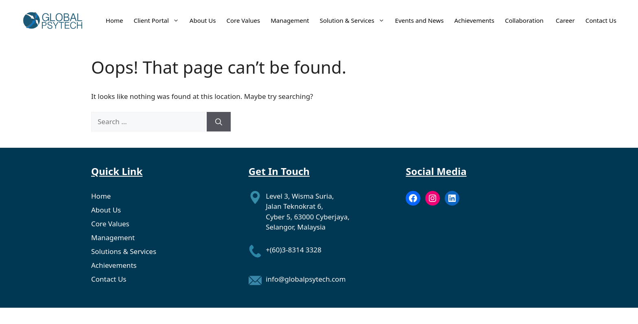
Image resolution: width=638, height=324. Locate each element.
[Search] (219, 121)
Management (290, 20)
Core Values (243, 20)
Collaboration (525, 20)
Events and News (419, 20)
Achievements (474, 20)
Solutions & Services (123, 251)
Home (114, 20)
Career (565, 20)
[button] (174, 20)
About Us (203, 20)
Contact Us (601, 20)
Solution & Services (352, 20)
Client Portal (156, 20)
